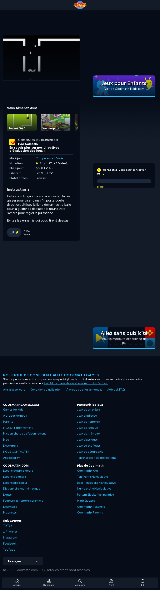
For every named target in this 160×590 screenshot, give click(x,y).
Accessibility (11, 458)
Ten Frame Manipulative (92, 477)
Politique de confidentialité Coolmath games (51, 375)
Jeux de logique (87, 428)
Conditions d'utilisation (45, 389)
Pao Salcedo (28, 144)
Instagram (10, 537)
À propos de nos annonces (84, 389)
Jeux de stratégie (88, 409)
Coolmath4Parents (90, 512)
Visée (59, 158)
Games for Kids (13, 409)
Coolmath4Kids (88, 470)
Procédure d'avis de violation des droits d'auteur (76, 383)
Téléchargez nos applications (96, 458)
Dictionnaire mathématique (21, 488)
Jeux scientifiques (89, 445)
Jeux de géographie (90, 451)
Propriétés (10, 512)
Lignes (7, 494)
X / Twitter (10, 532)
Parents (8, 421)
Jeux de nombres (88, 421)
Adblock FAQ (116, 389)
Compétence (44, 158)
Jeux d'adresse (87, 415)
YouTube (9, 549)
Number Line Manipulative (94, 488)
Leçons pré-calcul (15, 483)
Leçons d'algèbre (14, 477)
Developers (10, 445)
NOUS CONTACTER (16, 451)
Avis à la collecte (14, 389)
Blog (6, 439)
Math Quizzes (86, 500)
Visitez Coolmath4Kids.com (124, 89)
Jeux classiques (87, 439)
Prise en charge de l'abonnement (24, 433)
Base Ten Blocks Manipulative (96, 483)
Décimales (10, 507)
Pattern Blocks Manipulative (95, 494)
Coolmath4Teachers (91, 507)
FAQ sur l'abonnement (18, 428)
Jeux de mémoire (88, 433)
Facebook (9, 543)
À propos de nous (15, 415)
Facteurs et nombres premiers (23, 500)
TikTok (7, 525)
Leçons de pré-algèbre (18, 470)
